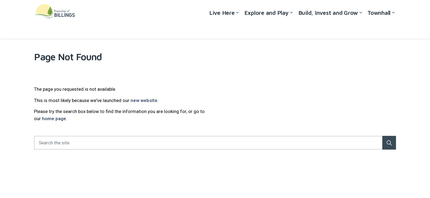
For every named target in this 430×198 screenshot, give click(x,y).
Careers (347, 9)
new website (144, 100)
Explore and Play (266, 28)
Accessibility (323, 9)
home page (54, 118)
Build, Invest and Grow (328, 28)
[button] (389, 143)
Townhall (379, 28)
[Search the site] (215, 143)
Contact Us (370, 9)
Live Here (222, 28)
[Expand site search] (390, 9)
